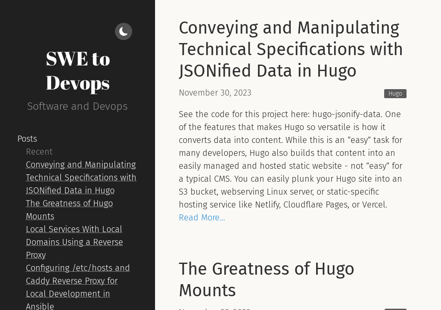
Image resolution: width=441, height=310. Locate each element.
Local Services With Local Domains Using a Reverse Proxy (74, 242)
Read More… (202, 217)
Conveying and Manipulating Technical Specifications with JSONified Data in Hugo (81, 177)
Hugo (395, 93)
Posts (27, 138)
